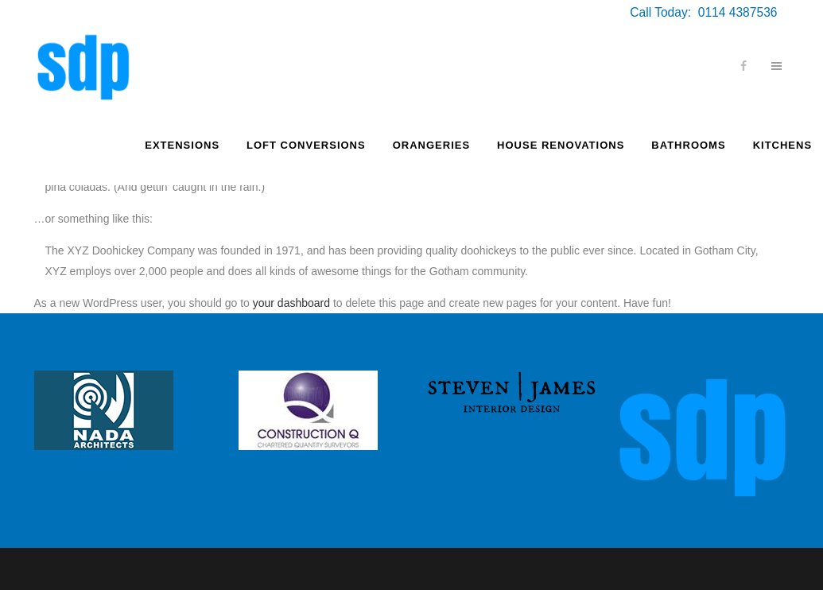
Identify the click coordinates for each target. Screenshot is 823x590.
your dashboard (291, 303)
